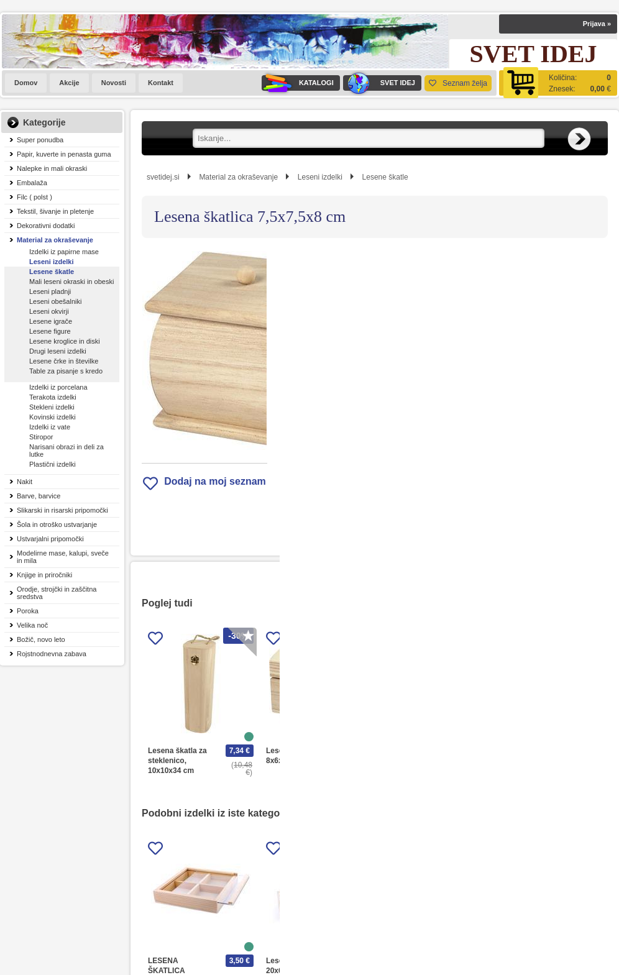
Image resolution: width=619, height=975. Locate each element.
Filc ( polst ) (34, 197)
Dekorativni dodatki (46, 225)
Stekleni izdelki (52, 407)
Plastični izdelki (52, 464)
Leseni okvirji (49, 311)
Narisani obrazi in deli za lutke (66, 450)
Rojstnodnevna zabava (51, 653)
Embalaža (32, 182)
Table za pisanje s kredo (66, 371)
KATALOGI (298, 83)
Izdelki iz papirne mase (64, 251)
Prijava (597, 23)
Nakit (24, 481)
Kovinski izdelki (52, 417)
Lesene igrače (50, 321)
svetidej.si (163, 177)
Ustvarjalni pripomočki (50, 538)
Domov (25, 82)
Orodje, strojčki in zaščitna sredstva (56, 592)
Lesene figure (50, 331)
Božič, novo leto (41, 639)
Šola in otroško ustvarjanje (57, 524)
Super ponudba (40, 140)
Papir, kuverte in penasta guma (64, 154)
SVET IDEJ (379, 83)
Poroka (28, 611)
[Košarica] (558, 83)
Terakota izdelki (52, 397)
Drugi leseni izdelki (57, 351)
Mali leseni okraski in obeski (71, 281)
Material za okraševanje (55, 240)
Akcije (69, 82)
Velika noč (32, 625)
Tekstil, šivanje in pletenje (55, 211)
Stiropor (41, 437)
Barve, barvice (38, 496)
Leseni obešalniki (55, 301)
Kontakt (160, 82)
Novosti (113, 82)
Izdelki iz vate (49, 427)
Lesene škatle (51, 271)
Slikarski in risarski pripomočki (62, 510)
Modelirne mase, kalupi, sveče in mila (63, 556)
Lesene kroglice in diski (64, 341)
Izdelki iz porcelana (58, 387)
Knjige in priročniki (44, 575)
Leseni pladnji (50, 291)
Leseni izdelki (51, 261)
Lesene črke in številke (63, 361)
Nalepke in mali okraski (52, 168)
